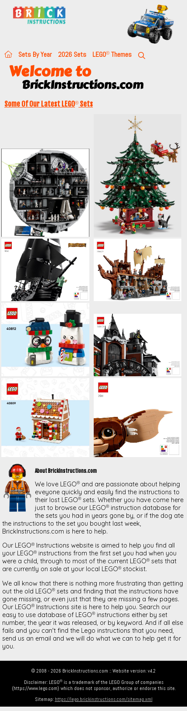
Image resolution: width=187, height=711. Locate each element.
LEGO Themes (112, 54)
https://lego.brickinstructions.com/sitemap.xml (104, 699)
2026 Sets (72, 54)
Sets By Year (35, 54)
